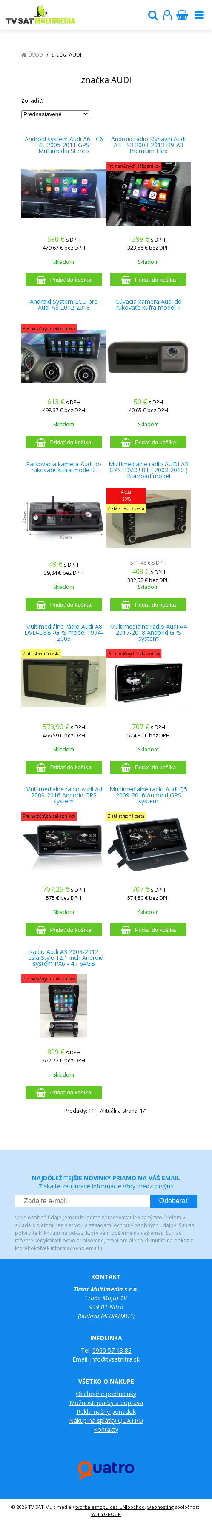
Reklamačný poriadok (106, 1412)
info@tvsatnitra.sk (115, 1359)
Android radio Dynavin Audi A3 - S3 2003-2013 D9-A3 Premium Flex (148, 145)
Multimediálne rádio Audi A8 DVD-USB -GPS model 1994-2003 (63, 633)
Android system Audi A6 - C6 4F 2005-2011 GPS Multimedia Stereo (64, 145)
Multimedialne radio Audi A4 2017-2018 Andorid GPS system (148, 633)
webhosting (160, 1507)
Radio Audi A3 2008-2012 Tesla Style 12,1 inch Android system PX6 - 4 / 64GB (63, 958)
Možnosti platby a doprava (106, 1403)
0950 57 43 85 (112, 1350)
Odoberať (173, 1201)
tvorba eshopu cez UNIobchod (110, 1507)
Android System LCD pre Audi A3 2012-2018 (63, 305)
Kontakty (106, 1429)
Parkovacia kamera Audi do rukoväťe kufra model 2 (63, 467)
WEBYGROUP (106, 1514)
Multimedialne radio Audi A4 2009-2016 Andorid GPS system (63, 795)
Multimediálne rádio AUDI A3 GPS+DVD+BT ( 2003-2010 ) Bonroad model (148, 470)
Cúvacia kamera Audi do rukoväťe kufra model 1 (148, 305)
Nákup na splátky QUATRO (106, 1420)
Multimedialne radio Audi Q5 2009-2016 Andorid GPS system (148, 795)
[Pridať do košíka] (64, 279)
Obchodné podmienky (106, 1394)
